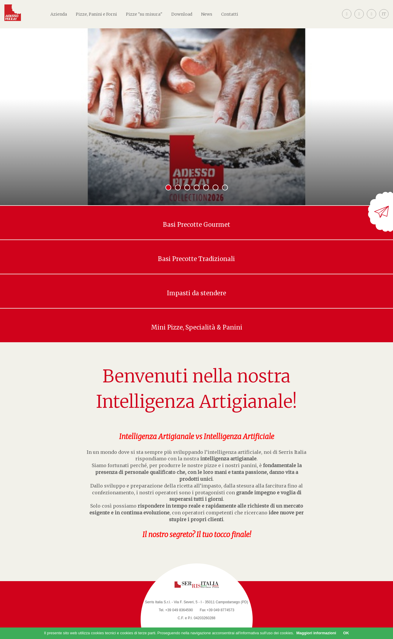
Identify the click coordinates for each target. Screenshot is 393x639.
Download (181, 14)
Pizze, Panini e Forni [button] (96, 14)
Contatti (229, 14)
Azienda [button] (58, 14)
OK (346, 633)
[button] (384, 18)
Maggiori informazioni (316, 633)
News (206, 14)
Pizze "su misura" (144, 14)
